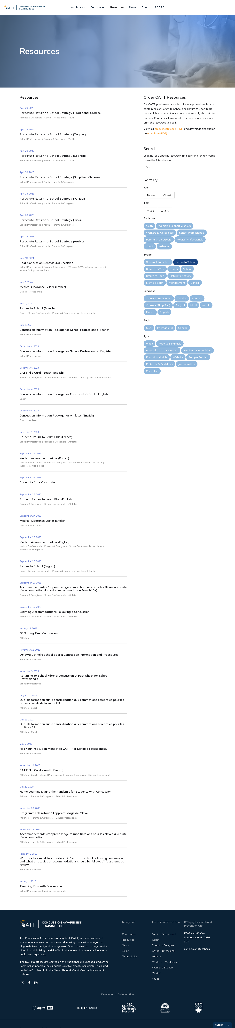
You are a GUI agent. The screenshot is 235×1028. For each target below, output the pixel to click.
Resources (117, 7)
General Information (158, 262)
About (145, 7)
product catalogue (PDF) (169, 128)
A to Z (150, 210)
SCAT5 (159, 7)
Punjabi (180, 305)
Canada (183, 327)
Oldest (167, 195)
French (150, 312)
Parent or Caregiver (163, 945)
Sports (174, 269)
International (165, 327)
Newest (152, 195)
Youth (149, 225)
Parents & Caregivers (158, 239)
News (133, 7)
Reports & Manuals (169, 343)
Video (149, 343)
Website (178, 357)
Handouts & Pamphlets (197, 350)
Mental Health (154, 282)
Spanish (197, 298)
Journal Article (186, 364)
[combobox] (222, 1025)
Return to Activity (180, 275)
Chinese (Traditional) (158, 298)
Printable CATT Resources (162, 350)
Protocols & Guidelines (159, 364)
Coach (150, 246)
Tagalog (182, 298)
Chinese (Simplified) (158, 305)
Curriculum (152, 371)
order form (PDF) (157, 133)
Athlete (156, 956)
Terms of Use (129, 956)
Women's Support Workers (174, 225)
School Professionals (191, 232)
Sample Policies (198, 357)
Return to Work (155, 269)
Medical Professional (164, 934)
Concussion (97, 7)
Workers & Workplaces (160, 232)
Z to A (165, 210)
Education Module (156, 357)
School (187, 269)
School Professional (163, 950)
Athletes (164, 246)
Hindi (193, 305)
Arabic (206, 305)
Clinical (195, 282)
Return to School (186, 262)
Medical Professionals (190, 239)
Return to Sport (155, 275)
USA (149, 327)
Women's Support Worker (162, 970)
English (164, 312)
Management (177, 282)
